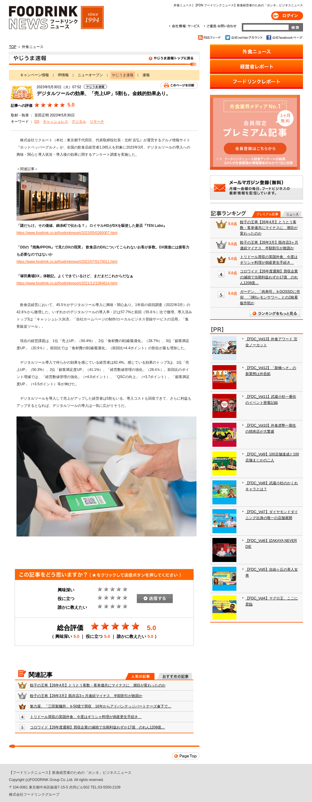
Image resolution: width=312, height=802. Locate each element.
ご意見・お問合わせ (220, 26)
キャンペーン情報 (34, 75)
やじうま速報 (104, 59)
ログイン (287, 15)
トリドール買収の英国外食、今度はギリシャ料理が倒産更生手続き (86, 717)
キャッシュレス (55, 121)
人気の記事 (139, 676)
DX (37, 121)
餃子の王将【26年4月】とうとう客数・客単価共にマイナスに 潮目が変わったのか (98, 685)
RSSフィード (210, 37)
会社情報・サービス (185, 26)
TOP (12, 47)
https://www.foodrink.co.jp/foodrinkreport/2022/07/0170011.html (66, 262)
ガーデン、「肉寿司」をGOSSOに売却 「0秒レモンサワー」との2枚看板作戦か (270, 297)
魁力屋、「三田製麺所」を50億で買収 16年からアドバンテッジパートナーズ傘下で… (100, 706)
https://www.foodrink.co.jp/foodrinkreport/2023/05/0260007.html (66, 233)
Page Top (186, 755)
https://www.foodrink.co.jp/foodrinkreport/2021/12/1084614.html (66, 283)
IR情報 (63, 75)
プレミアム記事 (266, 214)
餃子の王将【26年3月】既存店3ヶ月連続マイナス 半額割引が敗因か (86, 696)
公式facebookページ (284, 37)
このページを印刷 (179, 85)
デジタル (79, 121)
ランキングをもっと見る (275, 313)
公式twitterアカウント (244, 37)
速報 (146, 75)
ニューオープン (90, 75)
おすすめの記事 (174, 676)
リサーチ (97, 121)
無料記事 (291, 214)
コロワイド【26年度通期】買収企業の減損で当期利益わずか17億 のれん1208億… (97, 727)
